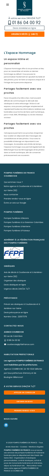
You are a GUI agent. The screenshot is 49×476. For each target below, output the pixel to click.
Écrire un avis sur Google (15, 203)
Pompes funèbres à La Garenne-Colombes (23, 222)
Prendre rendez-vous (24, 410)
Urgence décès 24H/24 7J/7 (17, 289)
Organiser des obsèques (15, 280)
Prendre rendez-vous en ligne (17, 198)
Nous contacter (11, 194)
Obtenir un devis (24, 401)
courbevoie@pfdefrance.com (20, 344)
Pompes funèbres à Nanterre (17, 226)
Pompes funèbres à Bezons (16, 218)
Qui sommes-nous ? (13, 182)
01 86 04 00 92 (26, 23)
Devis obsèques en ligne (15, 284)
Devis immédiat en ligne (24, 28)
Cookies (23, 447)
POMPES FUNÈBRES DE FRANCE (25, 442)
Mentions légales (36, 447)
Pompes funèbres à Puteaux (17, 230)
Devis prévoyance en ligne (16, 312)
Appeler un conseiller (24, 392)
